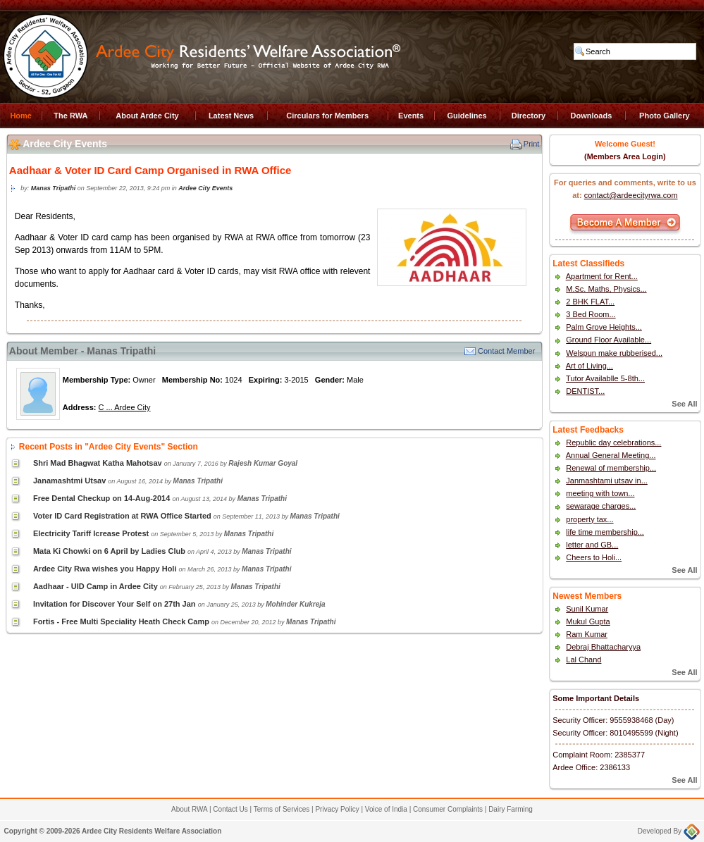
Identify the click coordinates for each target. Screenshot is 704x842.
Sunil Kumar (587, 609)
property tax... (589, 519)
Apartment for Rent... (602, 276)
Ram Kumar (586, 634)
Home (21, 115)
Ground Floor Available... (608, 339)
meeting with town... (600, 493)
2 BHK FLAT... (590, 301)
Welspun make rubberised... (614, 353)
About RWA (189, 809)
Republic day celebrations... (613, 442)
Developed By (669, 831)
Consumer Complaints (448, 809)
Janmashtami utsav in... (607, 480)
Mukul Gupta (588, 621)
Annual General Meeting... (611, 455)
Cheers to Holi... (594, 557)
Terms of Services (281, 809)
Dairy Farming (510, 809)
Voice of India (386, 809)
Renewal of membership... (611, 468)
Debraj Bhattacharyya (603, 647)
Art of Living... (589, 365)
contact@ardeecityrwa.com (631, 195)
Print (532, 144)
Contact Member (506, 351)
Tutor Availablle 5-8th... (605, 378)
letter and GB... (592, 544)
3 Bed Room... (590, 314)
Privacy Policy (337, 809)
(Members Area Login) (625, 156)
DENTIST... (585, 391)
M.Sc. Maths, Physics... (606, 289)
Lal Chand (583, 659)
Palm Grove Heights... (604, 327)
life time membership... (605, 532)
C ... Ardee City (125, 407)
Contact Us (230, 809)
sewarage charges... (601, 506)
